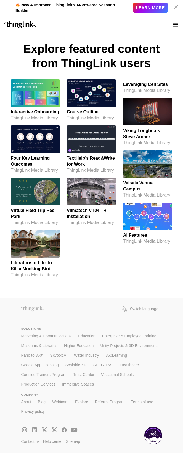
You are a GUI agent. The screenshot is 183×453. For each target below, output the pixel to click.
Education (86, 336)
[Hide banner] (176, 7)
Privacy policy (33, 411)
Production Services (38, 384)
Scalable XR (76, 365)
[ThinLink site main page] (20, 25)
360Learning (116, 355)
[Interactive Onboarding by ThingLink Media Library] (35, 100)
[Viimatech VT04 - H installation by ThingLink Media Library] (91, 202)
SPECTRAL (103, 365)
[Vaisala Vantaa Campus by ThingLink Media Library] (147, 174)
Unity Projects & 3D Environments (129, 345)
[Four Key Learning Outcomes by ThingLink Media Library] (35, 149)
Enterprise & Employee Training (129, 336)
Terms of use (142, 402)
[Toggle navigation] (175, 24)
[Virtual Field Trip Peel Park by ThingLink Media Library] (35, 202)
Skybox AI (58, 355)
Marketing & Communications (46, 336)
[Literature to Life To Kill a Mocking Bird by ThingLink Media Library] (35, 254)
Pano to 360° (32, 355)
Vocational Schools (117, 374)
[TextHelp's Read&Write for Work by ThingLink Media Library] (91, 149)
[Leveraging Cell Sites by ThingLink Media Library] (147, 86)
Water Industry (86, 355)
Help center (53, 441)
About (26, 402)
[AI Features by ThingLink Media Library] (147, 223)
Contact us (30, 441)
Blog (42, 402)
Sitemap (73, 441)
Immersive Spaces (78, 384)
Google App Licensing (40, 365)
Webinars (60, 402)
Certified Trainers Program (44, 374)
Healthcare (129, 365)
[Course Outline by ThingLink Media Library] (91, 100)
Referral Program (109, 402)
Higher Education (79, 345)
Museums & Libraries (39, 345)
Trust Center (83, 374)
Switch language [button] (139, 309)
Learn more (150, 8)
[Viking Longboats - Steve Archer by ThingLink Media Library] (147, 122)
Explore (81, 402)
